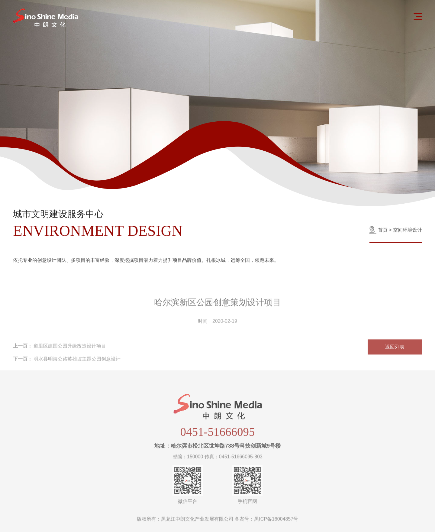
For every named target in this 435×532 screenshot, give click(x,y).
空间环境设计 (407, 231)
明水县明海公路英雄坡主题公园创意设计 (67, 369)
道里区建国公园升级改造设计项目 (59, 356)
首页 (383, 231)
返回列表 (394, 357)
